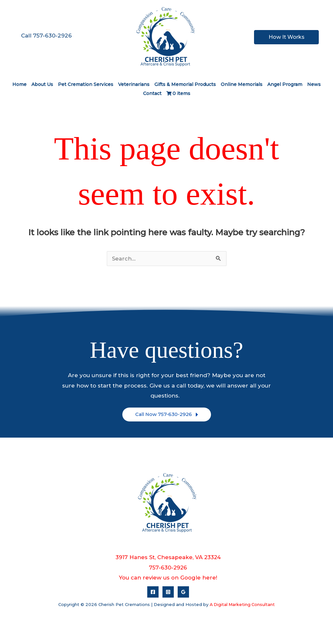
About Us (42, 84)
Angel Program (284, 84)
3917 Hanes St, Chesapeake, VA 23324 (168, 557)
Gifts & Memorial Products (185, 84)
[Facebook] (153, 592)
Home (19, 84)
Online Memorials (241, 84)
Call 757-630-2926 (46, 35)
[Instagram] (168, 592)
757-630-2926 (168, 567)
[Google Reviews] (183, 592)
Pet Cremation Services (85, 84)
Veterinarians (134, 84)
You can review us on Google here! (168, 577)
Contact (152, 93)
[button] (166, 415)
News (314, 84)
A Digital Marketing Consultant (242, 604)
